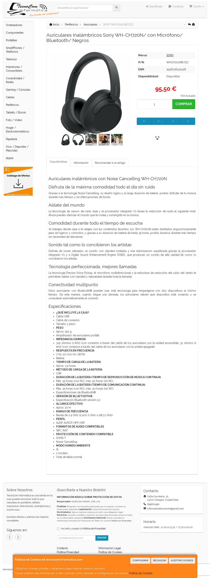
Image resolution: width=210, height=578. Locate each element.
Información (81, 162)
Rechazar (159, 560)
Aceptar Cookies (182, 560)
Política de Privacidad (121, 521)
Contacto (176, 6)
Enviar (101, 537)
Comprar (183, 104)
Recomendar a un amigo (110, 162)
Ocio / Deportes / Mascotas (17, 148)
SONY (170, 55)
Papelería (11, 139)
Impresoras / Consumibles (14, 68)
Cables (10, 97)
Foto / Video (14, 120)
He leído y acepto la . (83, 528)
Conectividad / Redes (15, 80)
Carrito (196, 6)
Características (58, 161)
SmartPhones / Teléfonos (15, 49)
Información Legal (110, 548)
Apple (9, 158)
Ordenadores (14, 25)
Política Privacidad (68, 552)
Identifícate (154, 6)
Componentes (15, 32)
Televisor (11, 59)
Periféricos (12, 104)
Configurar (140, 560)
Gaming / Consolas (18, 89)
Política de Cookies (141, 573)
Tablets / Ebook (16, 112)
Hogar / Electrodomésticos (17, 129)
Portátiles (11, 40)
